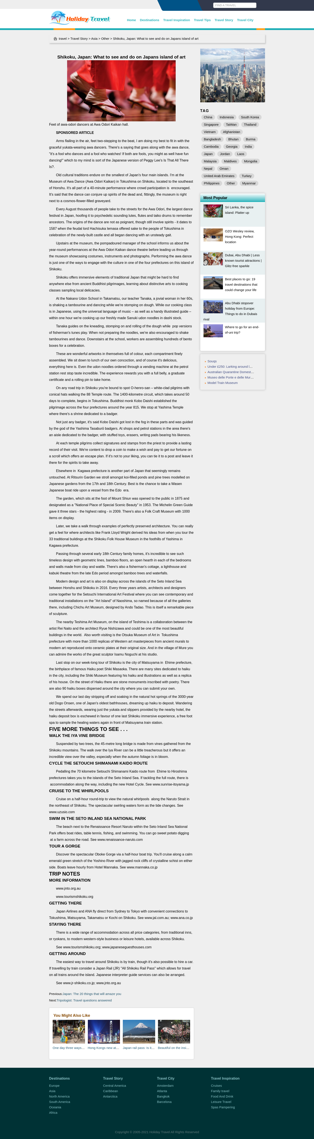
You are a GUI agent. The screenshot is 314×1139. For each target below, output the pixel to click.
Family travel (220, 1091)
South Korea (250, 117)
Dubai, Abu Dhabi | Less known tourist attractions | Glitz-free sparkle (243, 260)
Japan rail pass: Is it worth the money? (150, 1048)
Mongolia (250, 161)
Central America (114, 1085)
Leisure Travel (221, 1102)
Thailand (250, 124)
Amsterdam (165, 1085)
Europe (54, 1085)
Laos (240, 154)
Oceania (55, 1107)
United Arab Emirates (219, 176)
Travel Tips (202, 20)
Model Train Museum (223, 383)
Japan (208, 154)
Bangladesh (212, 139)
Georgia (231, 146)
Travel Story (224, 20)
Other (105, 38)
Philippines (212, 183)
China (208, 117)
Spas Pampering (223, 1107)
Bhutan (233, 139)
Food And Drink (222, 1096)
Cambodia (211, 146)
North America (59, 1096)
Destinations (149, 20)
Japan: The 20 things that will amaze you (92, 994)
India (248, 146)
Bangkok (163, 1096)
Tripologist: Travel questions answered (84, 1000)
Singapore (211, 124)
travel (63, 38)
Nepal (208, 168)
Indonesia (227, 117)
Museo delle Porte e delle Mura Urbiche (236, 377)
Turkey (246, 176)
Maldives (230, 161)
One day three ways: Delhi (72, 1048)
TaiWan (231, 124)
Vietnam (210, 132)
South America (59, 1102)
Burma (250, 139)
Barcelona (164, 1102)
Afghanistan (231, 132)
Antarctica (110, 1096)
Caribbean (110, 1091)
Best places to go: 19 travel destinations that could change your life (241, 284)
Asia (94, 38)
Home (131, 20)
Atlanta (162, 1091)
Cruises (216, 1085)
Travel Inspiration (176, 20)
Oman (224, 168)
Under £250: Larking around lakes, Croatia (238, 366)
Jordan (225, 154)
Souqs (212, 361)
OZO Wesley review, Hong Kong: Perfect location (239, 236)
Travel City (245, 20)
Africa (53, 1112)
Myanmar (249, 183)
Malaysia (210, 161)
